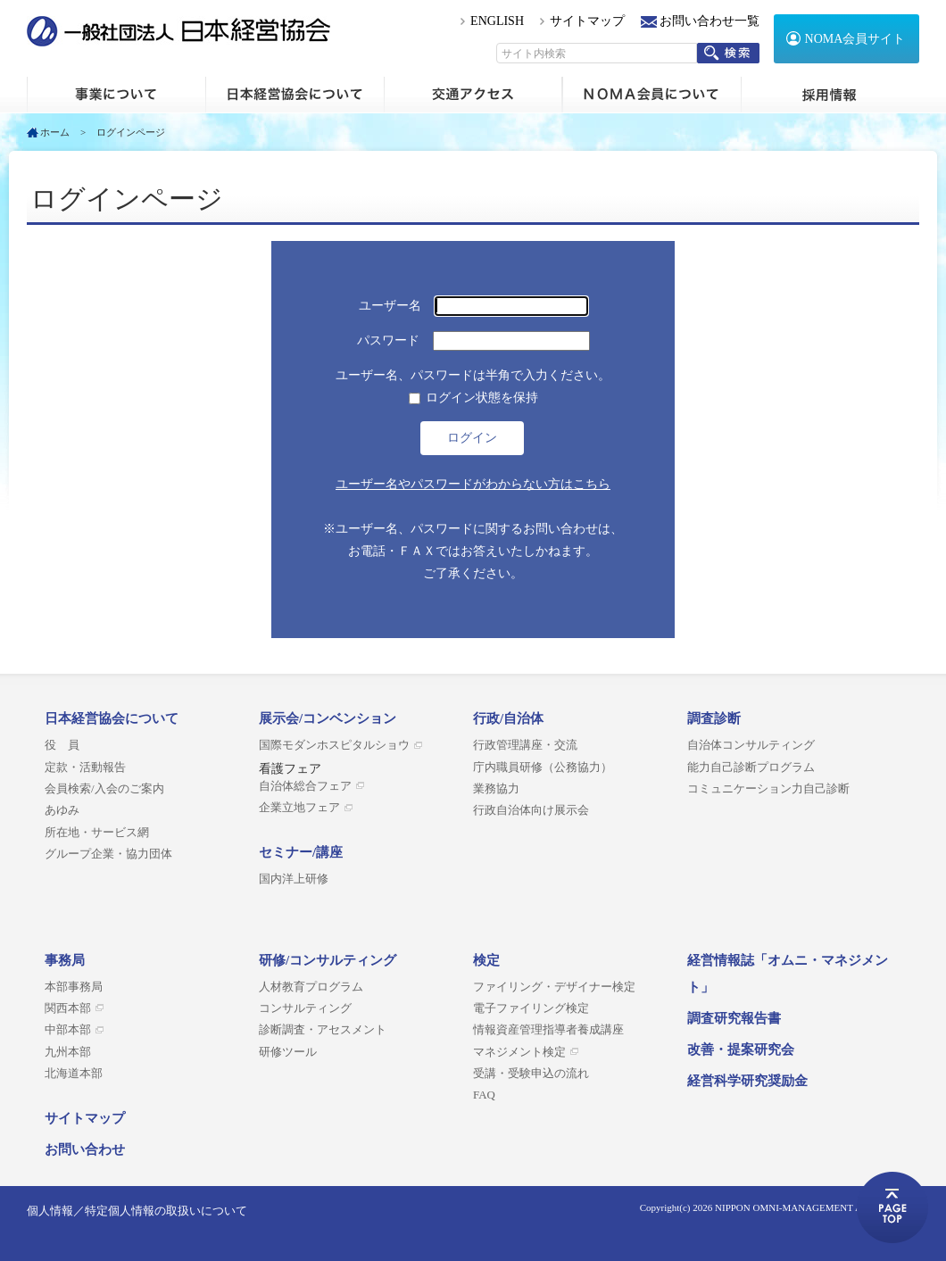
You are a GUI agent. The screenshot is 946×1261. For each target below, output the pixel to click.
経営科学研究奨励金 (747, 1081)
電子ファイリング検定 (531, 1008)
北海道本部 (74, 1073)
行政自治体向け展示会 (531, 810)
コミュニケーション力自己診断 (768, 789)
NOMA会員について (651, 94)
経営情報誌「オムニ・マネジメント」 (787, 973)
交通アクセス (473, 94)
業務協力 (496, 789)
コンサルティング (305, 1008)
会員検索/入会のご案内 (104, 789)
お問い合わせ (85, 1149)
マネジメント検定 (519, 1052)
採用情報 (830, 94)
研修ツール (288, 1052)
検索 (728, 53)
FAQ (484, 1095)
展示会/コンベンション (327, 718)
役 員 (62, 745)
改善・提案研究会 (740, 1049)
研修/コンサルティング (327, 960)
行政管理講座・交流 (525, 745)
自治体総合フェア (305, 786)
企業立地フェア (299, 807)
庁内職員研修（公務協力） (542, 767)
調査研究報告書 (734, 1018)
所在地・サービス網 (97, 832)
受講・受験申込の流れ (531, 1073)
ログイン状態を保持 (482, 397)
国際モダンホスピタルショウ (334, 745)
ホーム (116, 94)
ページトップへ (892, 1207)
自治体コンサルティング (751, 745)
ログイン (472, 437)
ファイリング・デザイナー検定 (554, 987)
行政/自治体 (508, 718)
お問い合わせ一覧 (709, 21)
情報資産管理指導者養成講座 (548, 1030)
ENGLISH (497, 21)
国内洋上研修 (293, 879)
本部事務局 (74, 987)
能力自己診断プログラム (751, 767)
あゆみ (62, 810)
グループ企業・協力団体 (108, 854)
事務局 (65, 960)
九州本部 (68, 1052)
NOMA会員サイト (855, 39)
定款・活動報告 (85, 767)
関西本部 (68, 1008)
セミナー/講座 (301, 852)
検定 (486, 960)
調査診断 (714, 718)
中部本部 (68, 1030)
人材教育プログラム (311, 987)
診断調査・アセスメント (322, 1030)
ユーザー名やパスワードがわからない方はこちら (473, 484)
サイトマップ (587, 21)
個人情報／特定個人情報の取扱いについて (137, 1210)
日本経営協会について (294, 94)
